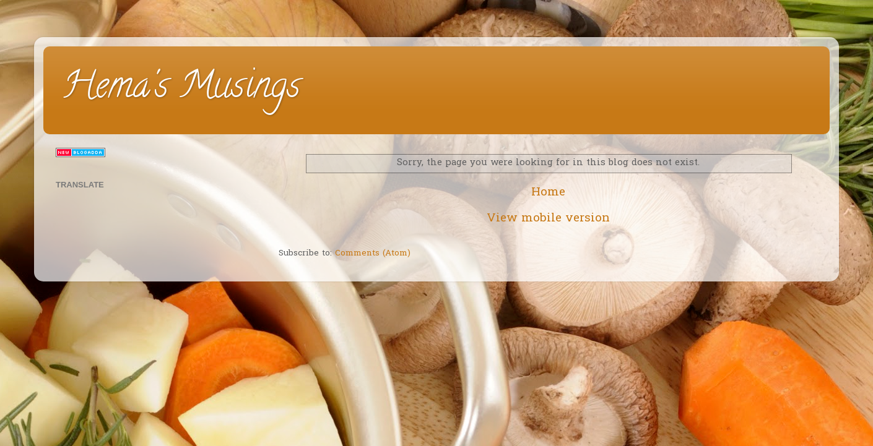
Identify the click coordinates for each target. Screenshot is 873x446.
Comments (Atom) (372, 253)
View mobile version (548, 218)
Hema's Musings (181, 89)
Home (548, 192)
